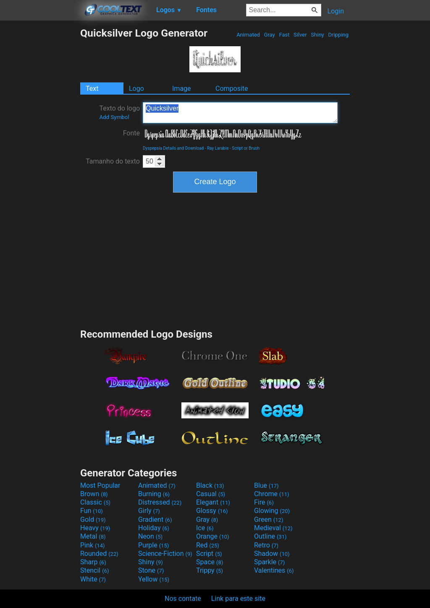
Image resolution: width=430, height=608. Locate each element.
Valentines (274, 570)
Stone (151, 570)
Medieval (273, 528)
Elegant (213, 502)
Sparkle (269, 562)
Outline (270, 536)
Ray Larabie (218, 148)
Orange (212, 536)
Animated (248, 35)
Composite (231, 89)
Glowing (272, 511)
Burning (154, 494)
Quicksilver (240, 112)
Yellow (153, 579)
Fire (264, 502)
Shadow (272, 554)
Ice (204, 528)
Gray (269, 35)
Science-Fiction (165, 554)
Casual (210, 494)
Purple (153, 545)
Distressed (159, 502)
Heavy (95, 528)
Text (92, 89)
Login (336, 11)
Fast (284, 35)
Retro (266, 545)
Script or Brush (246, 148)
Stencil (94, 570)
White (93, 579)
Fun (91, 511)
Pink (92, 545)
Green (268, 519)
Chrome (271, 494)
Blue (266, 485)
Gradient (155, 519)
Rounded (99, 554)
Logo (136, 89)
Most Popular (100, 485)
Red (207, 545)
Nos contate (183, 599)
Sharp (93, 562)
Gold (93, 519)
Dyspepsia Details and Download (173, 148)
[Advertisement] (39, 153)
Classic (95, 502)
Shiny (317, 35)
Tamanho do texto (113, 161)
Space (209, 562)
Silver (300, 35)
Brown (94, 494)
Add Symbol (114, 117)
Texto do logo (119, 112)
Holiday (153, 528)
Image (181, 89)
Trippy (209, 570)
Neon (150, 536)
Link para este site (238, 599)
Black (210, 485)
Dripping (338, 35)
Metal (93, 536)
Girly (149, 511)
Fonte (131, 133)
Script (209, 554)
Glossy (212, 511)
